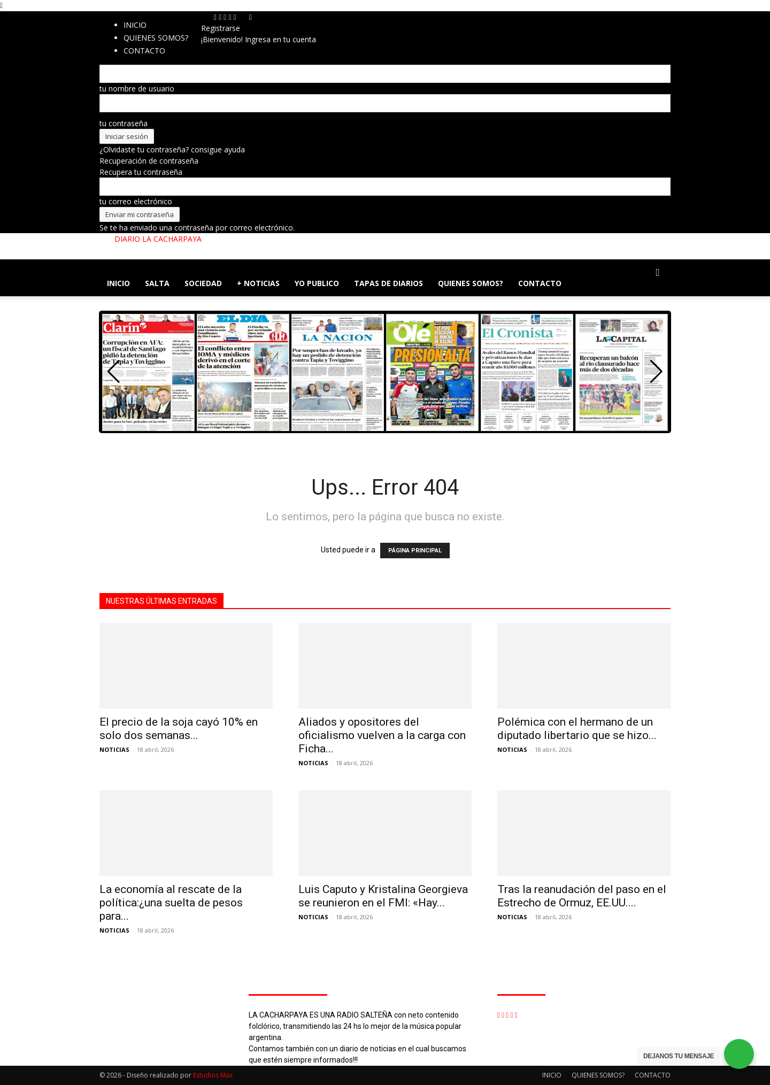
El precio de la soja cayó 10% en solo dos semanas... (178, 728)
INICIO (135, 25)
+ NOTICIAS (258, 283)
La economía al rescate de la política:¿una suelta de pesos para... (171, 902)
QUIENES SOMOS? (156, 38)
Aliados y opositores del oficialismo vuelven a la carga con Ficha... (382, 735)
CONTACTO (539, 283)
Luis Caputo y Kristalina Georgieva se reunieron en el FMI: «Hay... (383, 896)
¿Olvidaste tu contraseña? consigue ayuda (172, 149)
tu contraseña (123, 123)
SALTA (157, 283)
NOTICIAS (114, 749)
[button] (658, 273)
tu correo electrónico (135, 201)
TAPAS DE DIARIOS (388, 283)
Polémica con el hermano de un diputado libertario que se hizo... (577, 728)
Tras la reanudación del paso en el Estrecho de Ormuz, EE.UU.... (581, 896)
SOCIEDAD (203, 283)
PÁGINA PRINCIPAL (415, 550)
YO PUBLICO (317, 283)
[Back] (250, 17)
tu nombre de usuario (136, 88)
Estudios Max (213, 1075)
